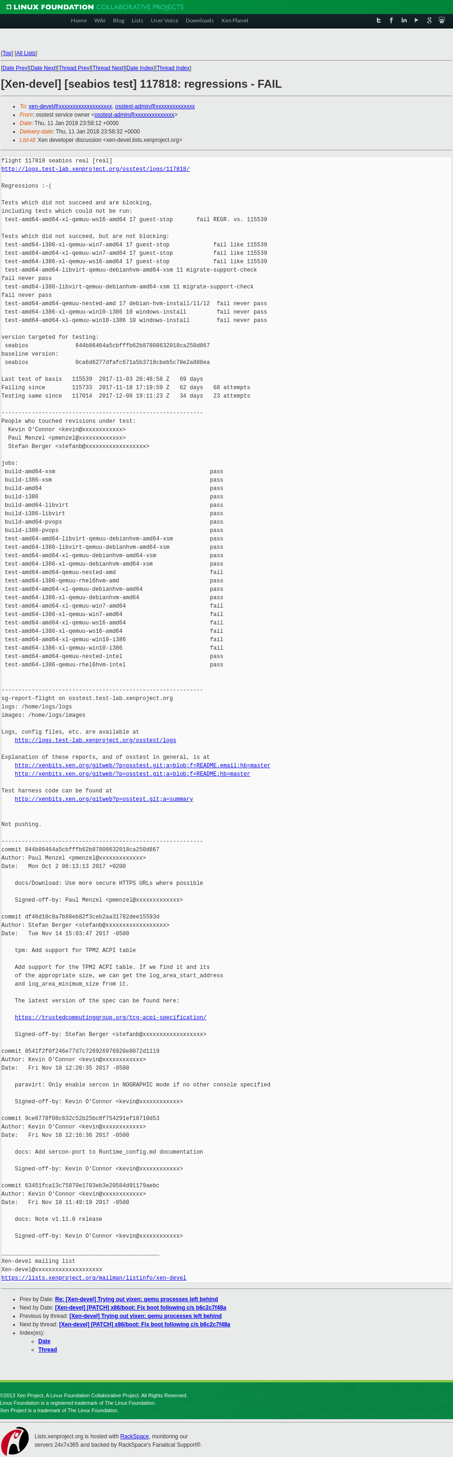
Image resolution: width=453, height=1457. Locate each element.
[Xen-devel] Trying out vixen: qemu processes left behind (146, 1316)
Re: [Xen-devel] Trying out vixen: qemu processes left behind (136, 1299)
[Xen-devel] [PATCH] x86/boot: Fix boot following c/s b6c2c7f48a (140, 1307)
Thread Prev (73, 68)
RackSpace (134, 1436)
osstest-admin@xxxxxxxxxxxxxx (155, 106)
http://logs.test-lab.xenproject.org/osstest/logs (96, 740)
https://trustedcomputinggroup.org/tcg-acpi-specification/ (110, 1018)
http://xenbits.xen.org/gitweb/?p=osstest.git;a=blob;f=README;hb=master (132, 774)
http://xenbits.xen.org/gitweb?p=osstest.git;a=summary (104, 799)
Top (6, 53)
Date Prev (14, 68)
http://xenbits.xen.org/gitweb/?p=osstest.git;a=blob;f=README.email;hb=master (142, 766)
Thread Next (107, 68)
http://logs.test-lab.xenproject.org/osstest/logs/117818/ (95, 169)
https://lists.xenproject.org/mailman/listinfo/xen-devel (93, 1278)
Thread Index (173, 68)
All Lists (25, 53)
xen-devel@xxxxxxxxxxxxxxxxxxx (70, 106)
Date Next (42, 68)
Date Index (140, 68)
